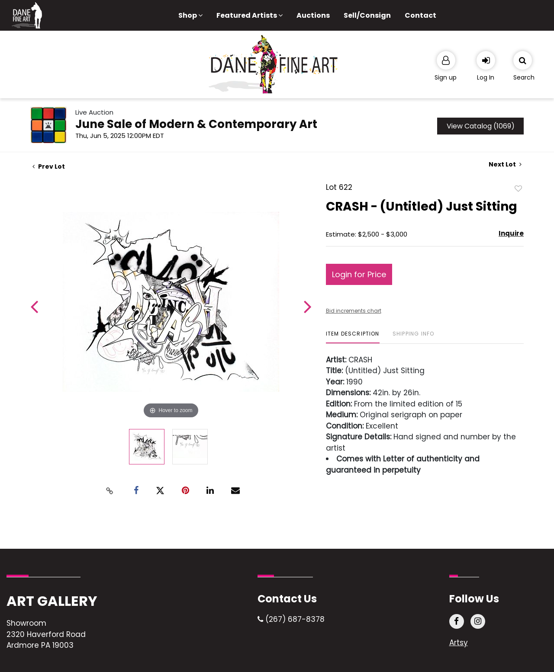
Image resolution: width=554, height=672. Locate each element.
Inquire (511, 233)
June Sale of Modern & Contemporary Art (196, 124)
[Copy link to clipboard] (110, 491)
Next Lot (505, 164)
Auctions (313, 15)
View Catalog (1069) (481, 126)
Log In (485, 77)
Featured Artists (249, 15)
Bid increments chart (353, 310)
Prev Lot (48, 166)
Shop (190, 15)
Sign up (446, 77)
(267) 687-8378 (291, 619)
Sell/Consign (367, 15)
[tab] (353, 337)
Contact (420, 15)
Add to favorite (518, 188)
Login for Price (359, 274)
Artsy (458, 642)
